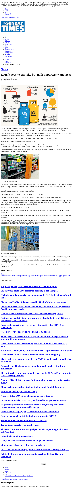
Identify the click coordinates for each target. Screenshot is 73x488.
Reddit (45, 275)
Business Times (9, 49)
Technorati (50, 275)
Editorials (8, 17)
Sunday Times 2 (9, 44)
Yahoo (55, 275)
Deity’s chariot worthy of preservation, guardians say (27, 440)
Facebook (4, 275)
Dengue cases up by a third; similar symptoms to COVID (28, 416)
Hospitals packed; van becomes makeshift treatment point (29, 286)
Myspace (64, 275)
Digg (28, 275)
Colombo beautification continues (17, 436)
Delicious (24, 275)
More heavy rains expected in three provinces (23, 445)
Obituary (7, 54)
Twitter (9, 275)
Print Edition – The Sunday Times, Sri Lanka (19, 476)
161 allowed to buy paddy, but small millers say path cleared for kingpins (36, 350)
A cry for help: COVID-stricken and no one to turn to (27, 396)
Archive (7, 10)
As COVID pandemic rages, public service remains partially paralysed (35, 449)
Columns (7, 41)
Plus (6, 46)
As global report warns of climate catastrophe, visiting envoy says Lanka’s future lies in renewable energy (32, 405)
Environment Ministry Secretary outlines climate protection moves (33, 400)
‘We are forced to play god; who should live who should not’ (30, 411)
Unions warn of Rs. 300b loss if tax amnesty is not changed (29, 291)
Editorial (7, 42)
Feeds (6, 12)
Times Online (15, 17)
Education (8, 56)
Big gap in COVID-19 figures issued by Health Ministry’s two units (33, 302)
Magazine (8, 51)
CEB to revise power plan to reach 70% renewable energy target (32, 313)
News (7, 39)
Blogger (59, 275)
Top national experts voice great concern (20, 425)
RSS (68, 275)
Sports (7, 47)
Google (32, 275)
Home (6, 9)
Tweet (2, 274)
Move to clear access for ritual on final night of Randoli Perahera (32, 387)
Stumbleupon (39, 275)
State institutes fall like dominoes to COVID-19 (23, 420)
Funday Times (9, 53)
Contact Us (8, 14)
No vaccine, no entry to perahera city (19, 391)
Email (13, 275)
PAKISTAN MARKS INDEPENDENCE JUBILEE (25, 332)
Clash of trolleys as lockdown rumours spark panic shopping (30, 354)
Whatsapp (18, 275)
